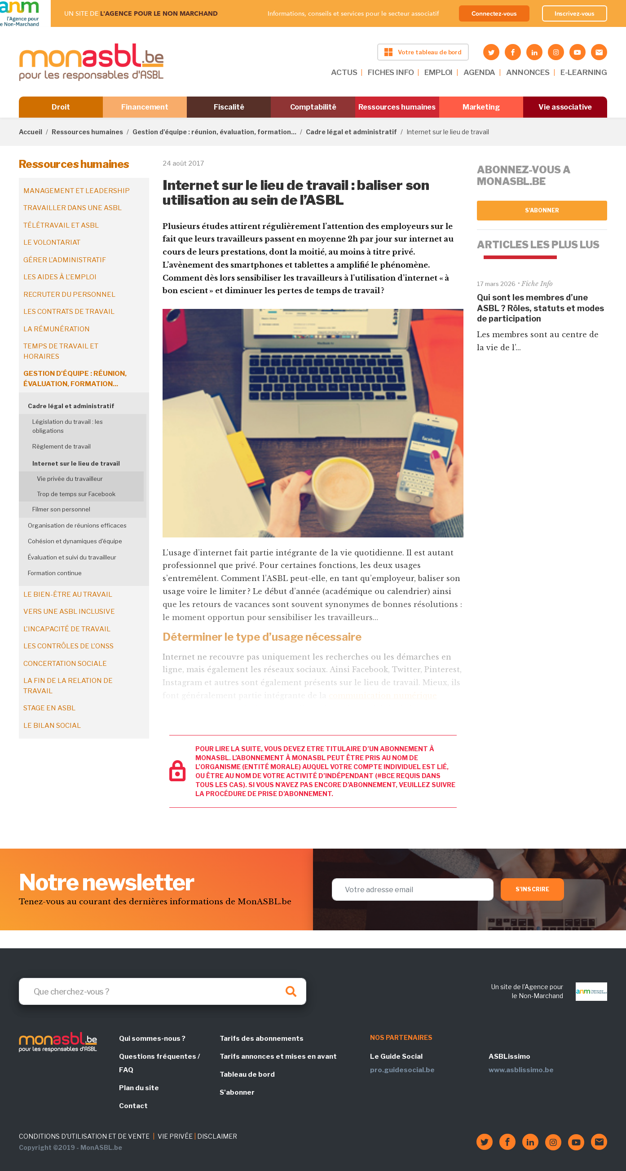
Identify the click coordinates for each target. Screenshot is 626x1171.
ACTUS (344, 72)
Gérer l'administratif (64, 260)
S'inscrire (532, 889)
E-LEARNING (583, 72)
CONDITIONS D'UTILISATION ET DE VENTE (84, 1136)
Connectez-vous (494, 13)
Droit (61, 107)
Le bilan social (52, 726)
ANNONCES (528, 72)
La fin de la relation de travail (68, 686)
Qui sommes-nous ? (152, 1039)
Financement (144, 107)
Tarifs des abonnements (262, 1039)
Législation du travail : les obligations (67, 426)
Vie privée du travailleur (70, 478)
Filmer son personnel (61, 509)
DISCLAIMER (217, 1136)
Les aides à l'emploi (60, 277)
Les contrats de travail (69, 312)
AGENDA (479, 72)
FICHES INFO (391, 72)
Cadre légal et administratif (351, 132)
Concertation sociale (65, 664)
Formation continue (55, 573)
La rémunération (56, 329)
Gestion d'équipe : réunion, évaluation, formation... (214, 132)
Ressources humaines (397, 107)
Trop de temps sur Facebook (76, 493)
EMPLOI (438, 72)
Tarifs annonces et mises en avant (278, 1056)
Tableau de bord (247, 1074)
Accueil (30, 132)
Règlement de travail (61, 446)
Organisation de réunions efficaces (77, 525)
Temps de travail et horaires (60, 351)
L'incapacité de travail (66, 629)
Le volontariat (51, 242)
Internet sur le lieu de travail (76, 463)
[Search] (162, 991)
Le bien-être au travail (67, 594)
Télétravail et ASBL (61, 225)
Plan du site (139, 1088)
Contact (133, 1106)
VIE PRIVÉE (175, 1136)
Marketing (481, 107)
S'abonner (542, 210)
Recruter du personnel (69, 295)
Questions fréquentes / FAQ (159, 1063)
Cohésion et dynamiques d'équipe (75, 541)
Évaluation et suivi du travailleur (72, 557)
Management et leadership (76, 191)
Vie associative (565, 107)
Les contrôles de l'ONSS (68, 646)
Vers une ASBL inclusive (69, 612)
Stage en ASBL (49, 708)
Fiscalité (229, 107)
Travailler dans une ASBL (72, 208)
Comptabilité (313, 107)
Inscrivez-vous (575, 13)
